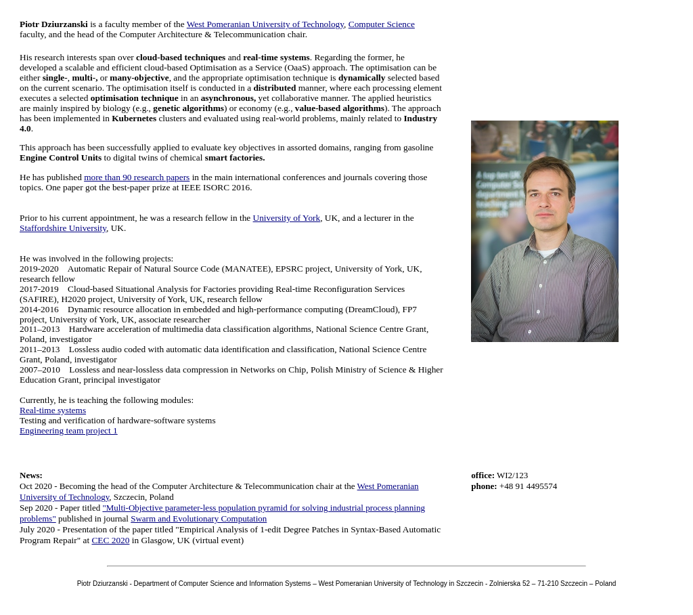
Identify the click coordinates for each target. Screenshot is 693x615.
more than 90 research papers (136, 177)
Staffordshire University (63, 228)
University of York (287, 218)
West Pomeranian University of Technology (265, 24)
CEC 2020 (110, 540)
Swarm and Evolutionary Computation (199, 518)
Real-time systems (53, 410)
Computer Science (382, 24)
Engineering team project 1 (69, 430)
